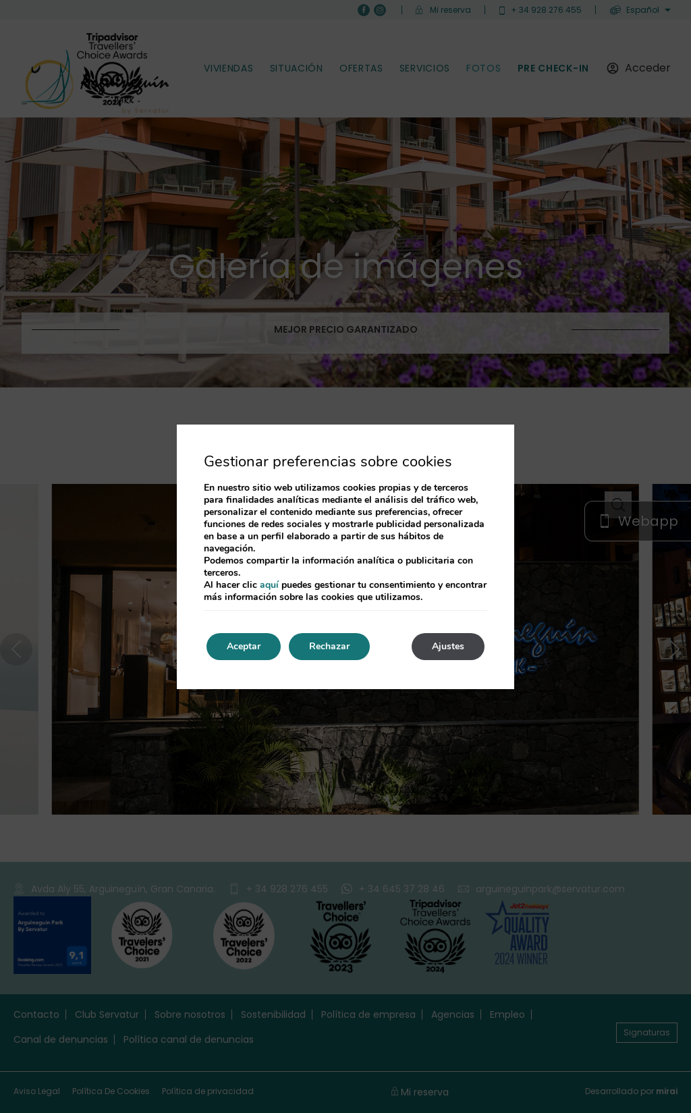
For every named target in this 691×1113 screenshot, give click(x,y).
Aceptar (243, 646)
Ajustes (448, 646)
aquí (269, 584)
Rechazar (329, 646)
